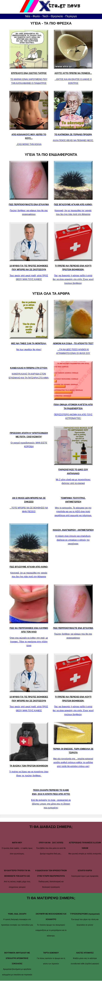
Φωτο (36, 16)
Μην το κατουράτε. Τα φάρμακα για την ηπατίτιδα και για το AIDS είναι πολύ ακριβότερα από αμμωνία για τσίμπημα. (73, 512)
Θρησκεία (57, 16)
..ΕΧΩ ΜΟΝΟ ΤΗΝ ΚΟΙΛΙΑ (28, 144)
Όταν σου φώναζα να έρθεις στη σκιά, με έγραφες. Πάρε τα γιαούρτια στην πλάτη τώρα (29, 642)
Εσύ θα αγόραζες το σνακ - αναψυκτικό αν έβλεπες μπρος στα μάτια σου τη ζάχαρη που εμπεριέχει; (51, 804)
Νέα (27, 16)
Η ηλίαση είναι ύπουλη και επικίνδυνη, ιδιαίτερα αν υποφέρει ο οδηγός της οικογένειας (73, 540)
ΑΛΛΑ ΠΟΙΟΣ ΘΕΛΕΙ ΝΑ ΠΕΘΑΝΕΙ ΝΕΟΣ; (73, 140)
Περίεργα (71, 16)
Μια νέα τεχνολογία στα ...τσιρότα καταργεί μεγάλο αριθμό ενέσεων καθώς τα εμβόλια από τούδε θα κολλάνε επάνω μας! (73, 762)
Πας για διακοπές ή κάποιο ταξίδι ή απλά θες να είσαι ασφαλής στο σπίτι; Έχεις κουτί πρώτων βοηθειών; (73, 279)
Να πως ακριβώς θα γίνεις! (28, 349)
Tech (45, 16)
